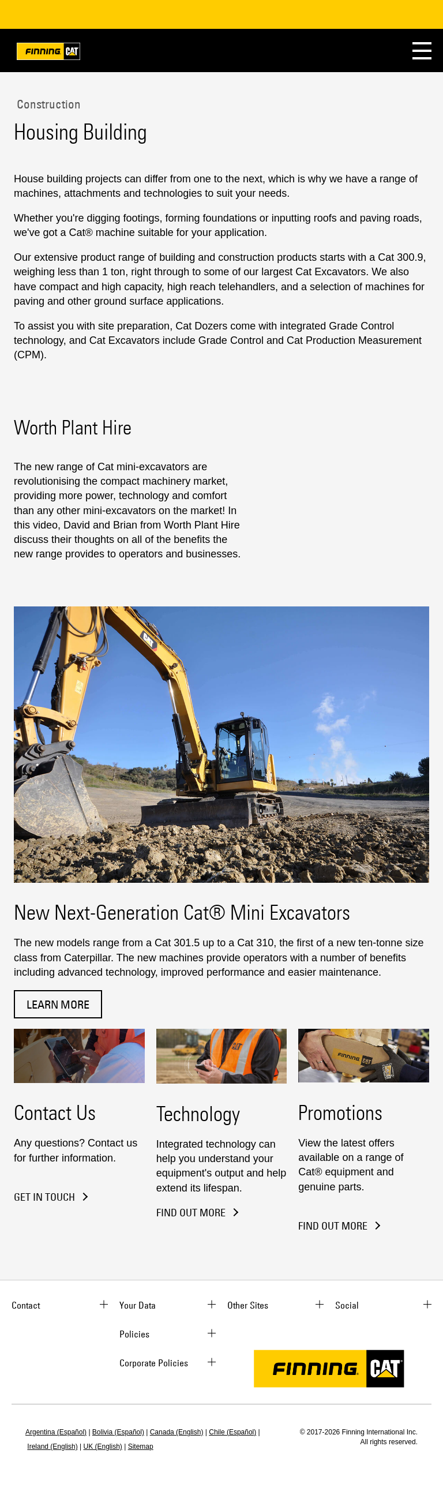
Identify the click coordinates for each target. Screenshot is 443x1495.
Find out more (332, 1226)
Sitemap (140, 1446)
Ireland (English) (52, 1446)
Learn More (58, 1004)
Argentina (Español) (56, 1432)
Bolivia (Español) (118, 1432)
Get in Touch (44, 1197)
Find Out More (191, 1213)
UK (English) (103, 1446)
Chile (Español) (232, 1432)
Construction (47, 103)
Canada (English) (177, 1432)
